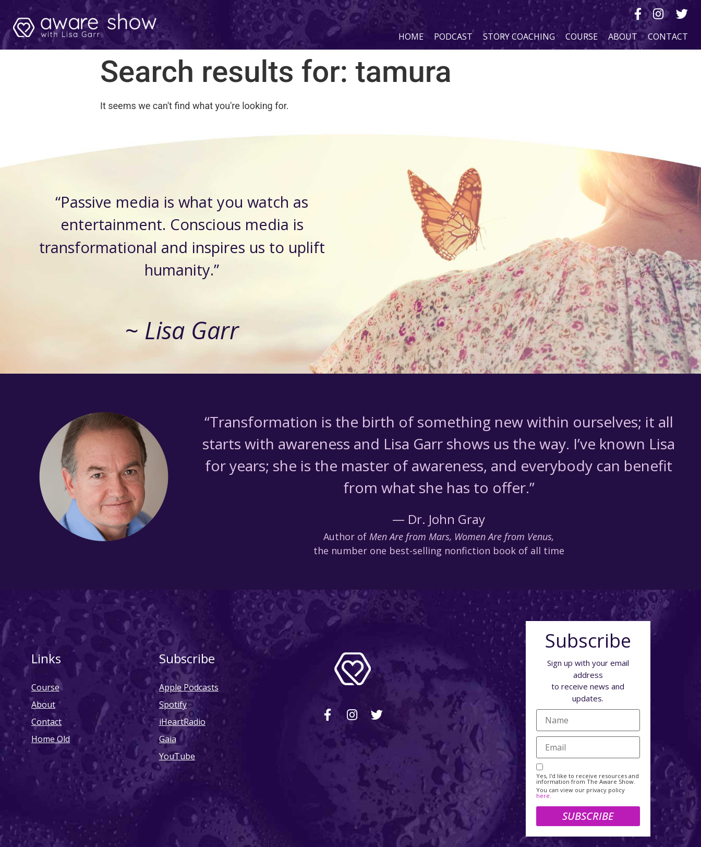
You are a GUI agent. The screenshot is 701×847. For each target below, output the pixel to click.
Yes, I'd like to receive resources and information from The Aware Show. (587, 778)
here (543, 796)
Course (581, 36)
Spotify (173, 704)
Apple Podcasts (189, 687)
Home (411, 36)
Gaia (167, 738)
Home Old (50, 738)
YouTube (177, 755)
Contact (668, 36)
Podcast (453, 36)
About (622, 36)
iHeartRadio (182, 721)
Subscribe (587, 816)
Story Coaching (519, 36)
